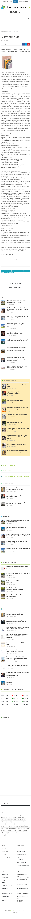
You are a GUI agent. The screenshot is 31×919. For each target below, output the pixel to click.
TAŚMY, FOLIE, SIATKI (7, 885)
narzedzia (20, 830)
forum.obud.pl (21, 851)
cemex (7, 835)
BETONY (4, 900)
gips (18, 828)
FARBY (3, 883)
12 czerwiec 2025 (12, 446)
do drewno (17, 832)
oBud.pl (15, 1)
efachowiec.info (22, 854)
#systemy (8, 272)
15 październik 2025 (12, 661)
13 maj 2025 (10, 598)
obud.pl (20, 848)
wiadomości (3, 815)
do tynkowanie (23, 832)
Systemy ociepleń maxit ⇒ (15, 287)
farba (23, 815)
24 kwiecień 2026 (12, 344)
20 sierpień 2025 (11, 577)
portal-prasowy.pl (22, 857)
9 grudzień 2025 (12, 411)
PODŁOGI (4, 891)
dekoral (26, 826)
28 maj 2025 (11, 395)
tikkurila (2, 828)
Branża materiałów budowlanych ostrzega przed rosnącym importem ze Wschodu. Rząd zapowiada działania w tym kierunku (18, 674)
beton (7, 828)
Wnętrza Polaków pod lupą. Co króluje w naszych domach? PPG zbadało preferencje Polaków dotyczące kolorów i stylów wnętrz (17, 658)
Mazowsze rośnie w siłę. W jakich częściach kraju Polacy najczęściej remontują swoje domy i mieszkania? (17, 636)
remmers (11, 835)
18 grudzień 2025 (12, 418)
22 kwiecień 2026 (12, 354)
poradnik (9, 821)
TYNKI (3, 880)
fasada (22, 823)
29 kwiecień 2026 (12, 328)
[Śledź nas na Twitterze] (13, 12)
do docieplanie (4, 826)
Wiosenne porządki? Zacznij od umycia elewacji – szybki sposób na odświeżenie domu (16, 325)
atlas (24, 821)
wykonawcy (3, 821)
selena (27, 828)
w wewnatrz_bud (16, 826)
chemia (10, 817)
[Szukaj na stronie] (19, 12)
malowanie (17, 823)
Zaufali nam (6, 471)
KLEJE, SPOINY (5, 877)
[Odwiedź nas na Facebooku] (11, 12)
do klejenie (23, 828)
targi (13, 823)
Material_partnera (12, 828)
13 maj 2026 (11, 304)
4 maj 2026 (11, 319)
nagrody (10, 819)
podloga (14, 819)
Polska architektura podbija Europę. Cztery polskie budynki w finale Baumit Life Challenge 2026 (17, 309)
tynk (25, 823)
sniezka (22, 826)
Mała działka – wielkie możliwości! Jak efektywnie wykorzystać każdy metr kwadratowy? (16, 400)
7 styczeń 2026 (12, 440)
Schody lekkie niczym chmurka (14, 422)
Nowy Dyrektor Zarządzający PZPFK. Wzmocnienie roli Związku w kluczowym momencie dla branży (16, 359)
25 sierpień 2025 (12, 424)
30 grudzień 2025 (12, 630)
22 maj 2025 (10, 505)
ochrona (14, 815)
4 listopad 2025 (11, 646)
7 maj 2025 (10, 669)
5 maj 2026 (11, 312)
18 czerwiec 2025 (12, 454)
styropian (14, 830)
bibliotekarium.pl (22, 862)
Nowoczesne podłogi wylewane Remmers (16, 444)
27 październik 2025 (12, 653)
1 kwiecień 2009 (11, 570)
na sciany (15, 817)
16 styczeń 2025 (11, 584)
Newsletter (5, 1)
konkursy (3, 823)
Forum (11, 1)
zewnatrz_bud (4, 819)
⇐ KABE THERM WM (15, 283)
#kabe (12, 272)
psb (2, 832)
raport (25, 830)
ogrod (5, 832)
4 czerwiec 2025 (11, 677)
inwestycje (8, 823)
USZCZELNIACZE (6, 888)
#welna (3, 272)
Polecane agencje (8, 465)
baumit (10, 826)
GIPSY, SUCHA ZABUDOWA (5, 897)
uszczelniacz (15, 821)
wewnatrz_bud (4, 817)
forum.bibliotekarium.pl (23, 865)
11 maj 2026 (10, 530)
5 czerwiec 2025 (12, 404)
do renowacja (11, 832)
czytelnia (9, 815)
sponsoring (9, 830)
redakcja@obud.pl (23, 1)
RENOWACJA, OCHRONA (8, 893)
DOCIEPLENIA (5, 874)
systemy (3, 835)
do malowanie (21, 817)
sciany (20, 821)
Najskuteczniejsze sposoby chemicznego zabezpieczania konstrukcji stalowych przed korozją (17, 437)
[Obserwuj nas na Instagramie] (16, 12)
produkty (19, 815)
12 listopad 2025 (12, 388)
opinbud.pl (20, 859)
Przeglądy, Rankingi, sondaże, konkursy (15, 476)
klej (18, 819)
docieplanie (22, 819)
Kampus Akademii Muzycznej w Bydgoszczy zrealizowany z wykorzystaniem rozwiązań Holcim (17, 340)
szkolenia (3, 830)
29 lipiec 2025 (11, 639)
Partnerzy (4, 854)
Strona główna (4, 31)
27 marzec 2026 (12, 431)
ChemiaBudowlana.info (15, 910)
